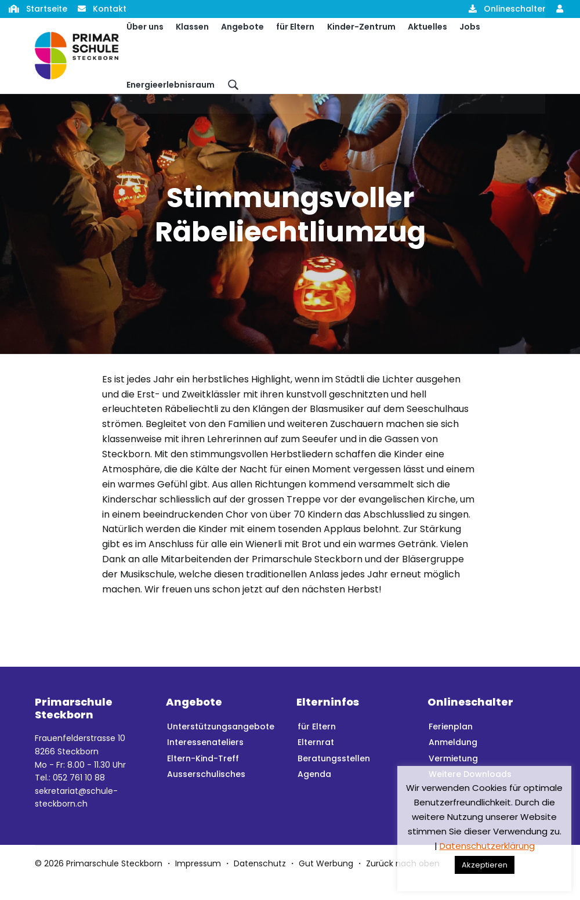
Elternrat (316, 760)
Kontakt (109, 9)
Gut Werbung (326, 881)
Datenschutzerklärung (487, 846)
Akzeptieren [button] (484, 864)
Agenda (314, 792)
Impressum (198, 881)
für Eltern (317, 744)
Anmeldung (453, 760)
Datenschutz (260, 881)
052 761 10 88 (79, 795)
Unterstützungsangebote (220, 744)
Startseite (46, 9)
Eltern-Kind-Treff (203, 776)
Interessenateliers (205, 760)
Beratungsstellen (334, 776)
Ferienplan (451, 744)
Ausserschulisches (206, 792)
